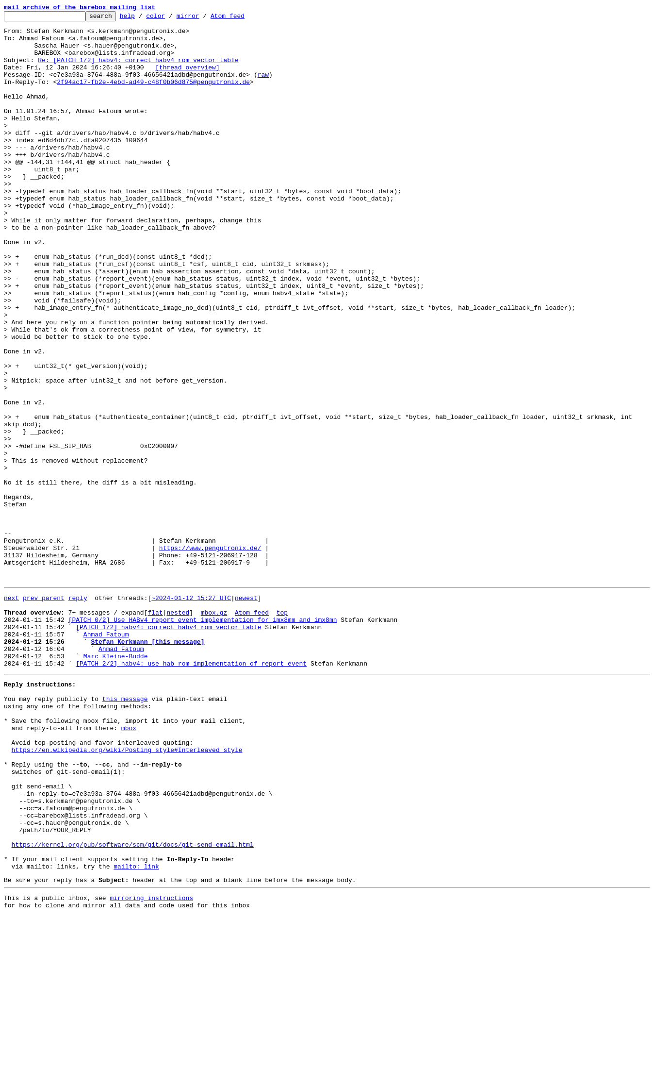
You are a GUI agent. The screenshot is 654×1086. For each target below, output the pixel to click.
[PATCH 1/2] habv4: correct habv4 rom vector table (168, 747)
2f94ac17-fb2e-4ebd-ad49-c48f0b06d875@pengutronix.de (153, 96)
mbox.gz (214, 730)
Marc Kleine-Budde (115, 782)
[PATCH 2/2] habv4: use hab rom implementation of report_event (191, 791)
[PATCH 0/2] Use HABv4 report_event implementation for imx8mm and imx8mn (202, 739)
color (170, 18)
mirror (203, 18)
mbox (128, 866)
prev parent (44, 712)
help (142, 18)
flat (155, 730)
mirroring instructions (151, 1066)
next (11, 712)
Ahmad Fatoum (106, 756)
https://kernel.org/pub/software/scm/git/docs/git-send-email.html (133, 1006)
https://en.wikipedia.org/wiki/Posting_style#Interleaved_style (127, 892)
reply (77, 712)
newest (246, 712)
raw (263, 87)
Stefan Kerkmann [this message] (147, 765)
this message (125, 831)
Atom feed (243, 18)
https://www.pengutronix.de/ (210, 655)
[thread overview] (187, 78)
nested (177, 730)
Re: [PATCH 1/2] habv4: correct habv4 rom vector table (138, 70)
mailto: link (136, 1032)
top (282, 730)
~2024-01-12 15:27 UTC (191, 712)
